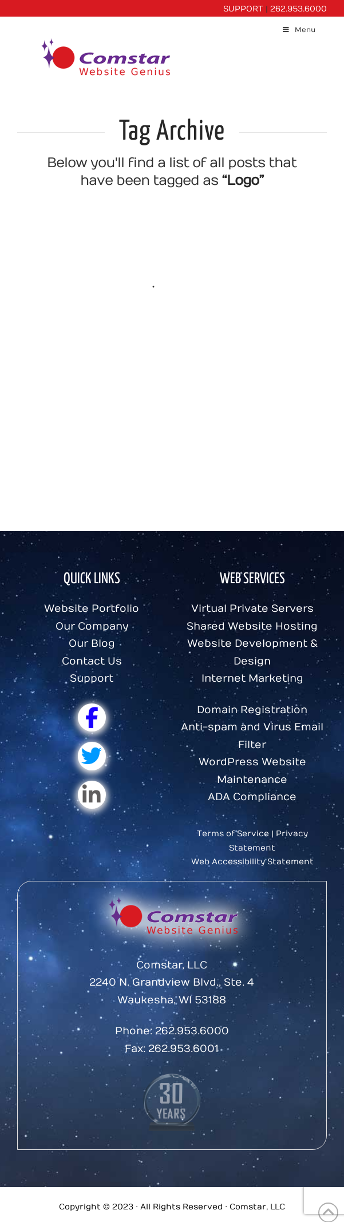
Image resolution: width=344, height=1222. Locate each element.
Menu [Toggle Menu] (298, 30)
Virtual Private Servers (252, 609)
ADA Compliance (252, 797)
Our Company (92, 626)
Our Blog (92, 644)
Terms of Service (233, 834)
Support (91, 679)
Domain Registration (252, 710)
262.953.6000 (298, 9)
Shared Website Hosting (252, 626)
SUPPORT (243, 9)
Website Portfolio (91, 609)
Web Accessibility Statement (252, 862)
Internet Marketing (252, 679)
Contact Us (92, 661)
